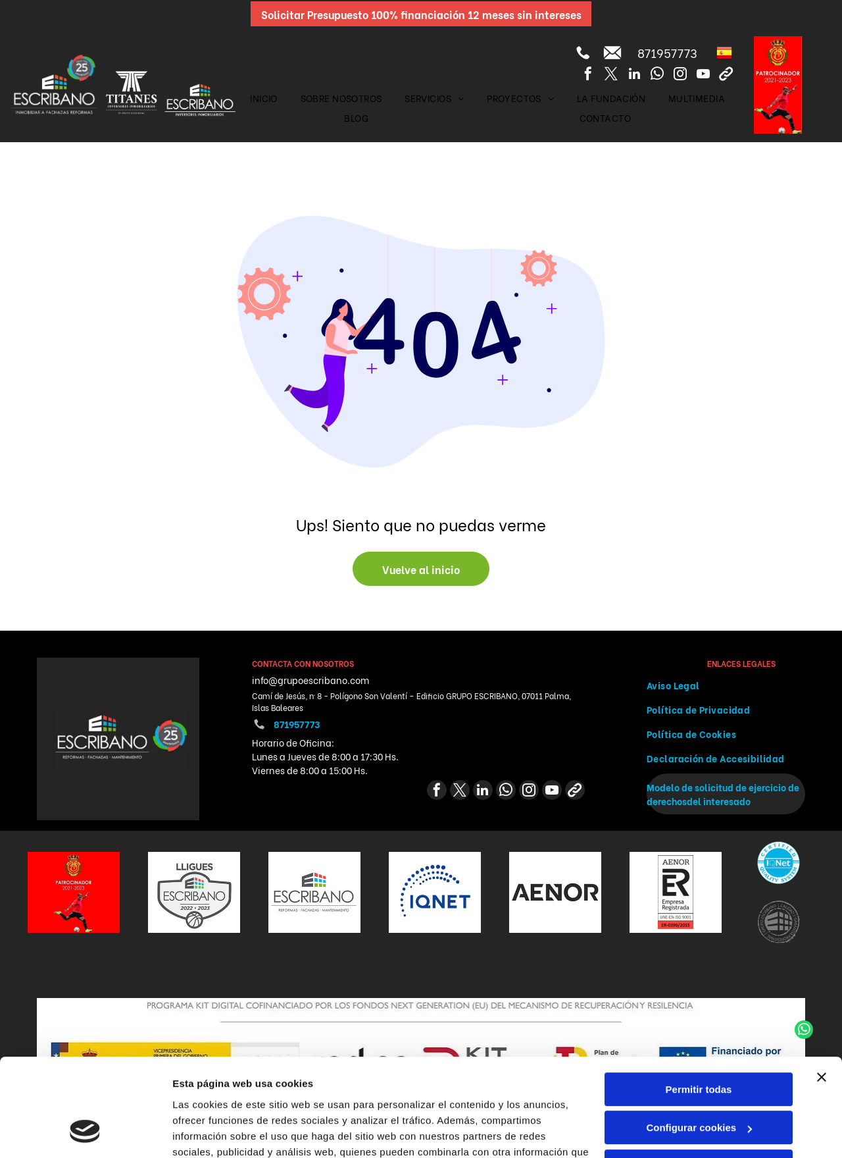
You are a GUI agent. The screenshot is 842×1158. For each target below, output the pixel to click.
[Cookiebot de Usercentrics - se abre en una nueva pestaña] (85, 1132)
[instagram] (680, 75)
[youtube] (703, 75)
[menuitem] (263, 98)
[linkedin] (634, 75)
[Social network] (726, 75)
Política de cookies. (269, 1095)
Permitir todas (699, 1001)
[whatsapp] (657, 75)
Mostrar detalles (210, 1132)
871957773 (667, 52)
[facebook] (588, 75)
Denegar (698, 1078)
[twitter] (611, 75)
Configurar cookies (699, 1039)
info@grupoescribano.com (310, 680)
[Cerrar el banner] (821, 989)
